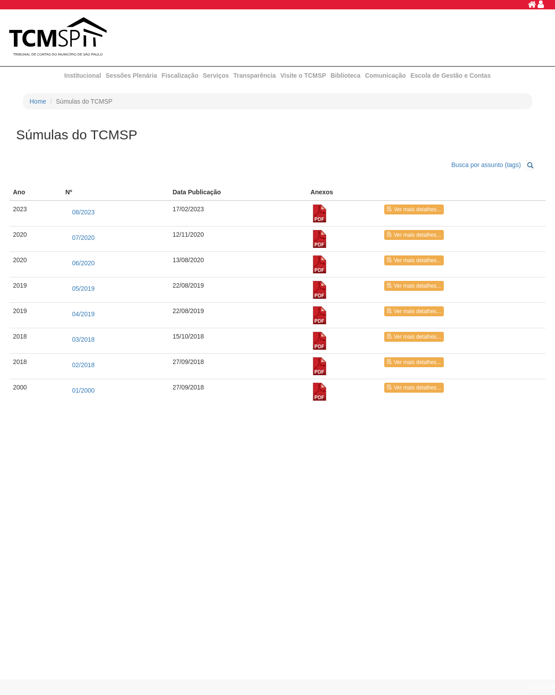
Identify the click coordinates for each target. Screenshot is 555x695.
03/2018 (83, 339)
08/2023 (83, 212)
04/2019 (83, 314)
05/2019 (83, 288)
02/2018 (83, 364)
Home (37, 101)
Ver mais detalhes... (414, 209)
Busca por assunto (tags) (486, 164)
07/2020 (83, 237)
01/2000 (83, 390)
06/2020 (83, 263)
